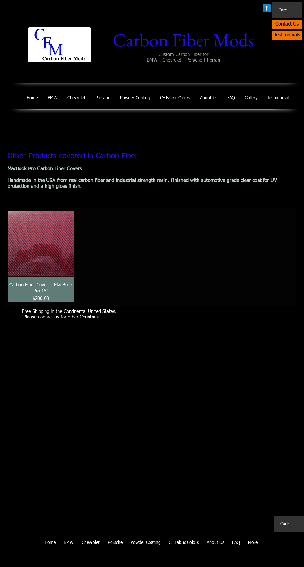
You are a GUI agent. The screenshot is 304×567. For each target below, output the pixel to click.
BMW (152, 60)
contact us (48, 317)
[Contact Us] (287, 24)
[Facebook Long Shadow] (267, 8)
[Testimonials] (287, 35)
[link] (286, 10)
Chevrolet (172, 60)
